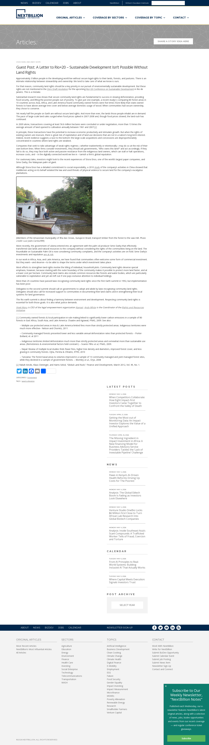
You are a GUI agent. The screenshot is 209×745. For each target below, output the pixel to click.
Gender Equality (114, 682)
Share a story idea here (175, 42)
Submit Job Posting (161, 658)
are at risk (48, 254)
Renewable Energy (116, 702)
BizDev (36, 3)
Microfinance (113, 692)
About (77, 3)
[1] (116, 99)
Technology (67, 672)
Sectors (67, 639)
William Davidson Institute (137, 3)
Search (189, 3)
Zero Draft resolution (57, 89)
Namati (79, 307)
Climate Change (114, 655)
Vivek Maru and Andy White (28, 62)
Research (111, 705)
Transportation (69, 678)
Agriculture (67, 645)
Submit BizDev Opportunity (165, 652)
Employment (113, 668)
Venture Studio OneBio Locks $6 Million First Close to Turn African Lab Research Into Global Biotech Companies (125, 514)
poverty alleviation (28, 381)
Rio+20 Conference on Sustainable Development (110, 89)
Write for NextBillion (162, 649)
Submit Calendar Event (163, 655)
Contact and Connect (162, 668)
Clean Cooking (114, 652)
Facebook (156, 628)
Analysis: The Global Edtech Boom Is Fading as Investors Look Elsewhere (125, 495)
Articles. (26, 42)
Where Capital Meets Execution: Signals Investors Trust (127, 581)
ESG (109, 672)
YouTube (168, 628)
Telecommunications (72, 675)
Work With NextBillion (162, 645)
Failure (110, 675)
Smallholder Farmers (117, 708)
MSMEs (110, 695)
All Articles (21, 652)
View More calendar (138, 552)
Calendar (52, 3)
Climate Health (114, 658)
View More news (140, 465)
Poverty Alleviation (116, 698)
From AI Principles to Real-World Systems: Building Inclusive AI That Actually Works (127, 564)
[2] (95, 127)
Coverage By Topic (150, 18)
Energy (65, 652)
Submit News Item (161, 662)
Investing (66, 665)
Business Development (118, 649)
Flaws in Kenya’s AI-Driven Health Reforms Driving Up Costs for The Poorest (124, 477)
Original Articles (70, 18)
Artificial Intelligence (116, 645)
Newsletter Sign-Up (161, 665)
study (97, 167)
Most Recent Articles (26, 645)
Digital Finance (114, 662)
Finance (65, 658)
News (24, 3)
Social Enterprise (70, 668)
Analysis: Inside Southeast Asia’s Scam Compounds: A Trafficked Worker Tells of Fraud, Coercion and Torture (127, 535)
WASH (65, 682)
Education (66, 649)
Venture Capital (114, 712)
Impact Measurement (117, 688)
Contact (181, 18)
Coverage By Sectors (110, 18)
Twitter (162, 628)
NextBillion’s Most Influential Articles (34, 649)
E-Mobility (112, 665)
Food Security (113, 678)
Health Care (67, 662)
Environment (32, 378)
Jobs (66, 3)
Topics (111, 639)
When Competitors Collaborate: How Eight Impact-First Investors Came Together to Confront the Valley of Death (127, 402)
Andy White (90, 307)
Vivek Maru (21, 307)
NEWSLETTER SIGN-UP (120, 627)
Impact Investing (115, 685)
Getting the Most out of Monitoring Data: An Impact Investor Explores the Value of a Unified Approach (127, 422)
